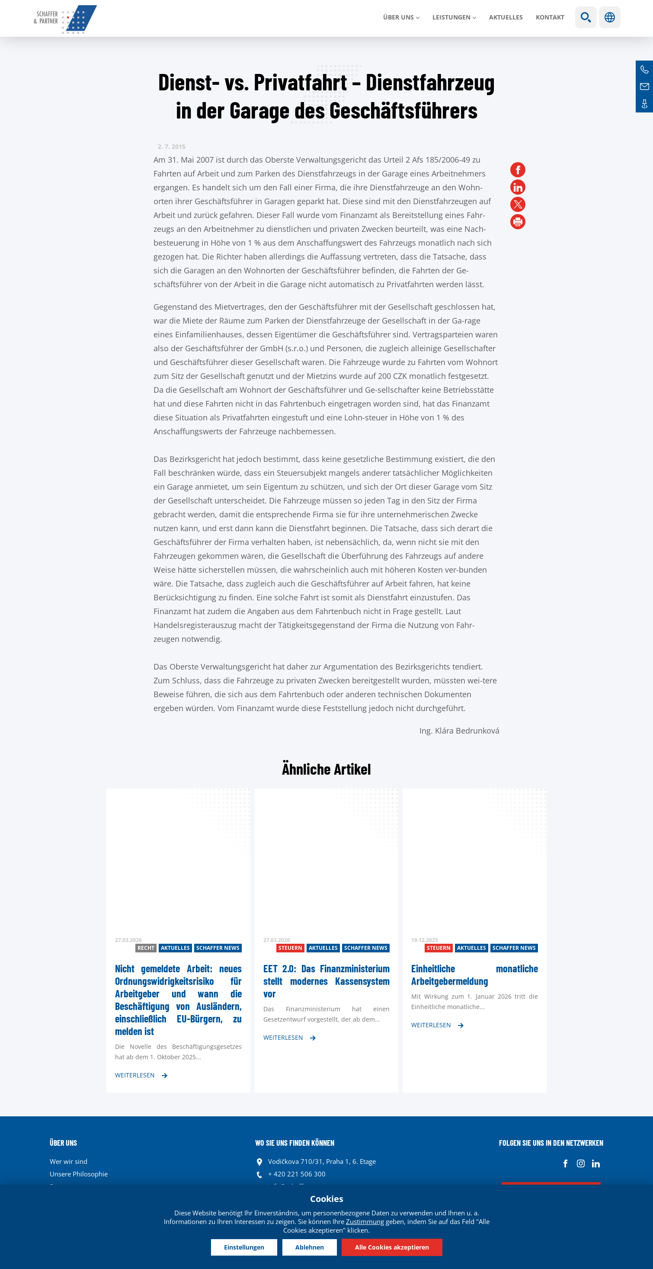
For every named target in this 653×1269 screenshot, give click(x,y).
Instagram (580, 1163)
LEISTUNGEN (451, 17)
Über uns (398, 17)
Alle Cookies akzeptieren (392, 1247)
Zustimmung (365, 1221)
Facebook (565, 1163)
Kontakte (644, 103)
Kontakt (550, 17)
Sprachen (610, 17)
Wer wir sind (68, 1161)
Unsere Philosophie (79, 1174)
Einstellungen (244, 1247)
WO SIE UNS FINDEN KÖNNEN (294, 1142)
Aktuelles (506, 17)
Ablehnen (309, 1247)
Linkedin (595, 1163)
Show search (586, 17)
